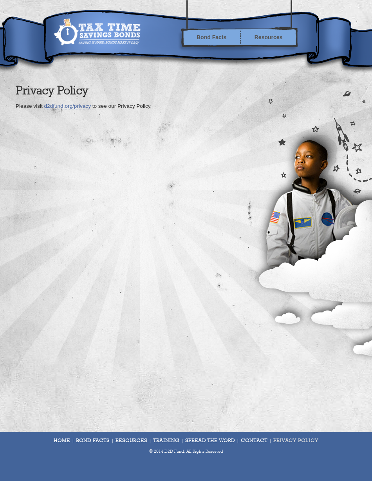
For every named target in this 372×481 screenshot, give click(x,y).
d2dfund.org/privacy (67, 106)
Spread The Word (210, 440)
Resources (269, 37)
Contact (254, 440)
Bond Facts (211, 37)
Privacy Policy (295, 440)
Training (166, 440)
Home (62, 440)
